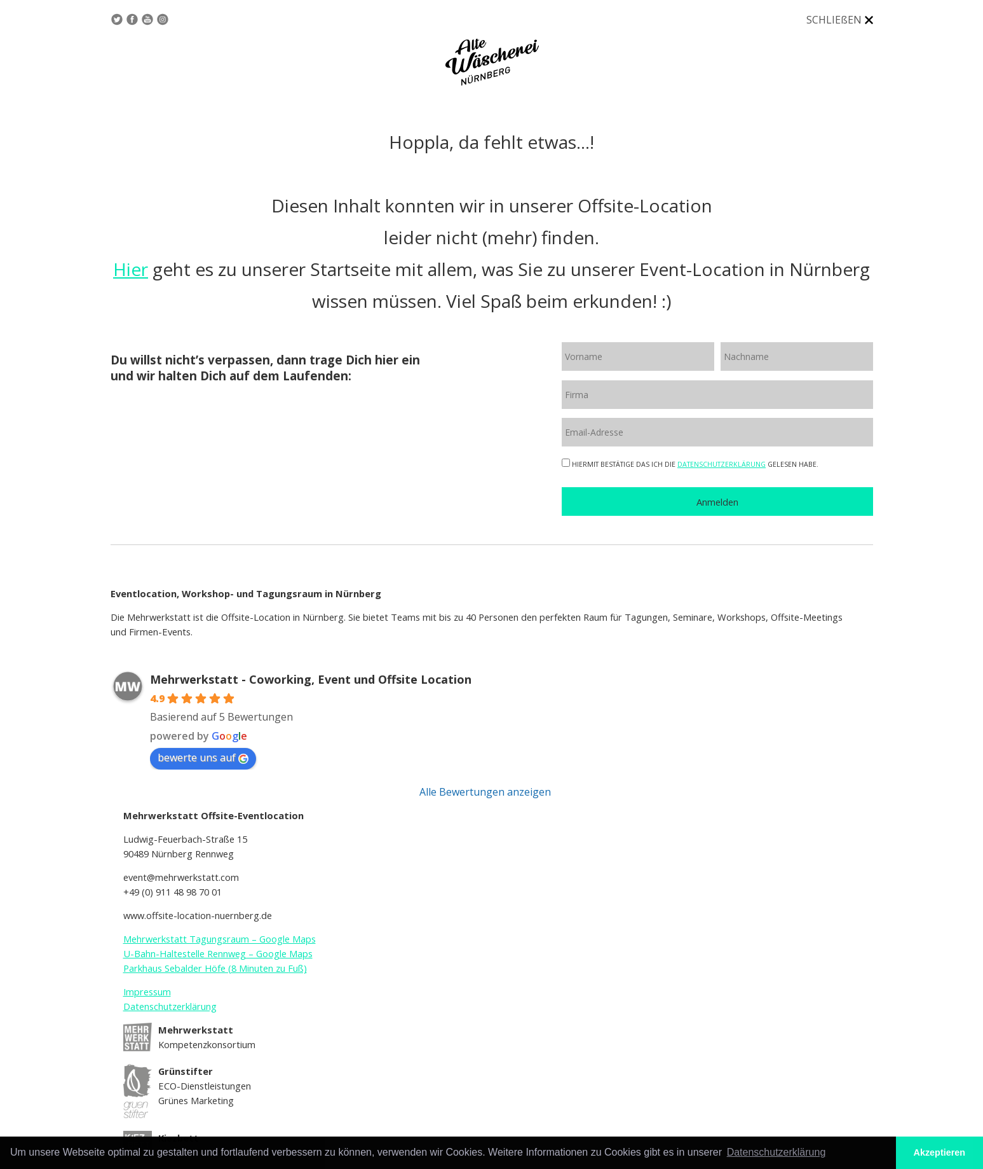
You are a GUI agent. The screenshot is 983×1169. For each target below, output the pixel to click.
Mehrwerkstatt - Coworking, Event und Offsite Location (310, 679)
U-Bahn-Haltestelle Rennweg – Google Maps (218, 953)
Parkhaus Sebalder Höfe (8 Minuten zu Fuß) (215, 968)
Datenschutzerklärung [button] (776, 1152)
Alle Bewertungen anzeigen (485, 792)
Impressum (147, 991)
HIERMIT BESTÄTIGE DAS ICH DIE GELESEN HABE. (690, 464)
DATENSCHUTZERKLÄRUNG (721, 464)
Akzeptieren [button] (940, 1152)
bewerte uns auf (203, 757)
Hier (130, 269)
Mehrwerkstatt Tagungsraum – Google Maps (219, 938)
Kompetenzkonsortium (206, 1037)
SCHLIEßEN (834, 20)
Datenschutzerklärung (170, 1006)
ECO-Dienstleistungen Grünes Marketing (204, 1085)
